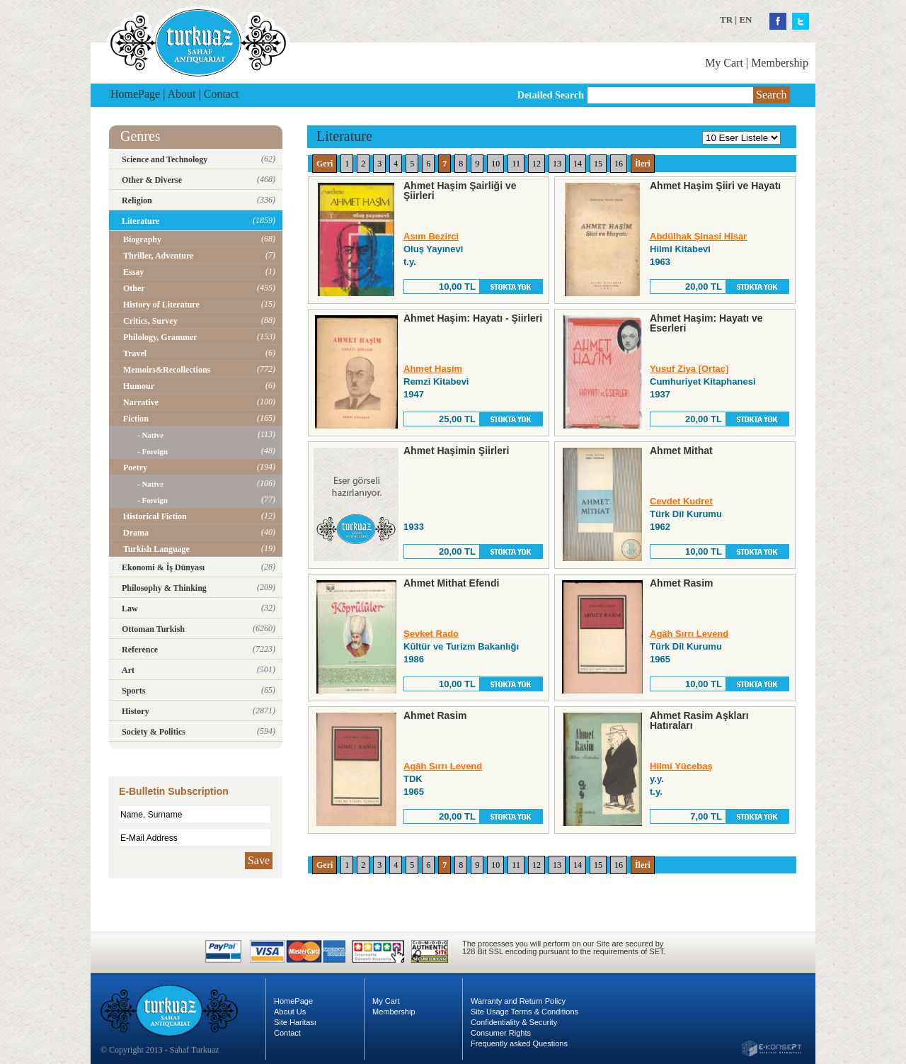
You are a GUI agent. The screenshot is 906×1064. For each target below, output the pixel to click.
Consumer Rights (501, 1033)
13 (557, 164)
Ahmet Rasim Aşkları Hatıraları (699, 720)
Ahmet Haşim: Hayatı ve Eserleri (706, 323)
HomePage (135, 94)
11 (516, 164)
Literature (344, 136)
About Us (290, 1011)
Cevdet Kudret (681, 501)
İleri (642, 164)
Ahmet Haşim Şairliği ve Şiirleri (460, 190)
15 (598, 164)
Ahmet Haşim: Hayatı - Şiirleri (472, 318)
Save (259, 860)
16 (618, 164)
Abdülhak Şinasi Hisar (698, 236)
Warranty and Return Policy (518, 1001)
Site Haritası (295, 1022)
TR (726, 19)
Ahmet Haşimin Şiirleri (456, 450)
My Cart (724, 63)
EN (745, 19)
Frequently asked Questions (519, 1043)
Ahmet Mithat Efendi (451, 583)
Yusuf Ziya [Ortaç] (689, 368)
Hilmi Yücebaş (681, 766)
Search (771, 95)
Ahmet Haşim (432, 368)
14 (577, 164)
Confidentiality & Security (514, 1022)
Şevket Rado (431, 633)
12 (536, 164)
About (182, 94)
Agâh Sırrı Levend (689, 633)
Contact (221, 94)
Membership (779, 63)
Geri (324, 164)
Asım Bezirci (431, 236)
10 (495, 164)
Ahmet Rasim (681, 583)
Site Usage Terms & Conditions (524, 1011)
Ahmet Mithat (681, 450)
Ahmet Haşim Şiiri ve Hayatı (715, 185)
